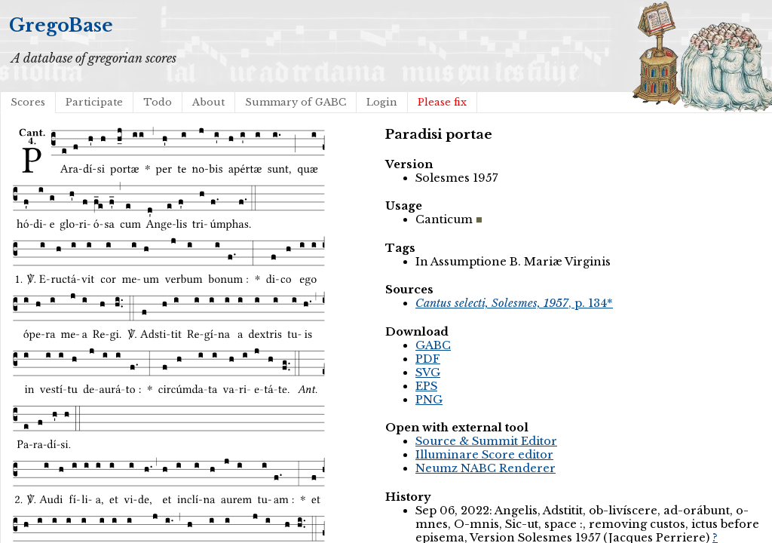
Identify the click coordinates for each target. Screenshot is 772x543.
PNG (429, 399)
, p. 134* (514, 303)
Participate (94, 102)
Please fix (442, 102)
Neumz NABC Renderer (485, 468)
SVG (427, 372)
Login (381, 102)
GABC (433, 345)
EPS (426, 386)
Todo (157, 102)
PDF (427, 359)
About (208, 102)
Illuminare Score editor (484, 455)
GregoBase (61, 25)
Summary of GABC (295, 102)
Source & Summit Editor (486, 441)
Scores (28, 102)
